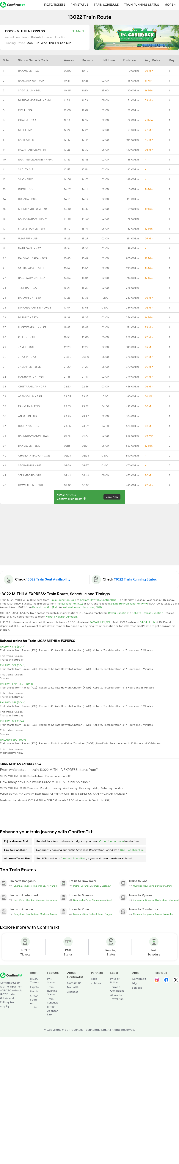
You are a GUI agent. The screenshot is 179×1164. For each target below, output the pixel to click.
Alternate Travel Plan (73, 858)
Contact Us (74, 982)
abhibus (96, 983)
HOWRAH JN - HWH (30, 485)
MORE (170, 5)
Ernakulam (168, 914)
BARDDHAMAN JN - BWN (33, 435)
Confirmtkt (139, 978)
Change (77, 31)
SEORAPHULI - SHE (29, 465)
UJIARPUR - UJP (27, 238)
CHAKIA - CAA (27, 120)
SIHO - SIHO (25, 179)
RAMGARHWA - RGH (31, 80)
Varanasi (85, 886)
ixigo (94, 978)
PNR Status (79, 5)
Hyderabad (39, 886)
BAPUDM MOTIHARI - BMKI (34, 100)
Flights (34, 986)
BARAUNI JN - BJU (29, 297)
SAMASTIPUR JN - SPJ (31, 228)
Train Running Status (141, 5)
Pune (169, 886)
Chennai (18, 886)
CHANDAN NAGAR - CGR (34, 455)
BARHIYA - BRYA (28, 317)
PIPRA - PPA (25, 110)
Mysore (28, 886)
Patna (76, 886)
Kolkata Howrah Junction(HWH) (100, 599)
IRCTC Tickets (54, 5)
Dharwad (174, 900)
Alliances (72, 991)
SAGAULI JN (148, 622)
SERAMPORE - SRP (29, 475)
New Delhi (52, 886)
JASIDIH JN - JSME (29, 366)
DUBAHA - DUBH (28, 199)
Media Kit (73, 987)
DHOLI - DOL (26, 189)
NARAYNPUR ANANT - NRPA (35, 159)
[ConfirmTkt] (11, 974)
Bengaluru (160, 886)
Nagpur (109, 914)
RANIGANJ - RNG (29, 406)
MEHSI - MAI (25, 129)
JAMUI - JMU (26, 347)
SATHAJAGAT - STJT (31, 268)
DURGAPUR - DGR (29, 425)
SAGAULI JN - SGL (29, 90)
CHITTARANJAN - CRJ (32, 386)
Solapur (99, 914)
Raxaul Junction (118, 612)
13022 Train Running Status (135, 579)
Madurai (44, 914)
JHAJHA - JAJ (27, 356)
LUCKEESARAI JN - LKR (32, 327)
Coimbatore (32, 914)
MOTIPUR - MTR (27, 139)
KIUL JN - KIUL (26, 337)
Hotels (34, 991)
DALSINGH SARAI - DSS (32, 258)
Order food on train (111, 841)
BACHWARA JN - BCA (31, 277)
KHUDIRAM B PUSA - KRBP (34, 208)
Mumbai (95, 886)
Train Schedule (106, 5)
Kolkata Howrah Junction (148, 612)
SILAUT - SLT (25, 169)
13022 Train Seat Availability (48, 579)
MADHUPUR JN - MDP (31, 376)
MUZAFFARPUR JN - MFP (33, 149)
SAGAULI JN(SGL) (101, 622)
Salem (53, 914)
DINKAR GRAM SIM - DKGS (34, 307)
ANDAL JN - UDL (28, 416)
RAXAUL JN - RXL (28, 70)
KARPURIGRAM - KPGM (32, 218)
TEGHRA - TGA (27, 287)
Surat (109, 900)
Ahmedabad (98, 900)
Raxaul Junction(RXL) (63, 599)
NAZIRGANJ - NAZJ (30, 248)
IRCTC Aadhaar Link (132, 849)
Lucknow (106, 886)
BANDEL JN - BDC (29, 445)
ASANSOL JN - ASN (30, 396)
